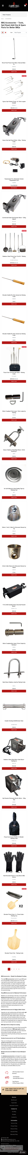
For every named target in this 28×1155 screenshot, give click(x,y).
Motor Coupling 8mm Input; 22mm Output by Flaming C (14, 644)
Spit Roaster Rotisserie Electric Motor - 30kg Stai (14, 799)
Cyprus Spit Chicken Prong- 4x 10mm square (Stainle (14, 102)
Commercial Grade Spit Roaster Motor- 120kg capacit (14, 218)
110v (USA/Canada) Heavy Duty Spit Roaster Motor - (14, 605)
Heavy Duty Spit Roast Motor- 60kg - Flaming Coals (14, 141)
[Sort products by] (20, 32)
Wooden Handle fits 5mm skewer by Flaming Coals (14, 295)
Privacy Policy (14, 1126)
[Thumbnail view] (2, 32)
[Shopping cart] (25, 6)
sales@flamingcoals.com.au (8, 1139)
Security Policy (14, 1131)
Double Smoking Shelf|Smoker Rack (14, 721)
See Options (14, 187)
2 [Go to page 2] (11, 969)
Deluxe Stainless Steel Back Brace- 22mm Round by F (14, 450)
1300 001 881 (5, 1137)
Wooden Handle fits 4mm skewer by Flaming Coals (14, 334)
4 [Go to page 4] (16, 969)
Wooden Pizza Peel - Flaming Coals (14, 953)
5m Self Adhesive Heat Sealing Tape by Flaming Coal (14, 489)
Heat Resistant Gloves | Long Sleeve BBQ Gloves (14, 876)
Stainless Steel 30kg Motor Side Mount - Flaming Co (14, 760)
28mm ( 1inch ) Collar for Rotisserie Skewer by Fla (14, 528)
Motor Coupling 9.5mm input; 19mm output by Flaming (14, 411)
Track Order (14, 1102)
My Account (14, 1100)
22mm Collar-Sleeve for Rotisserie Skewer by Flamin (14, 566)
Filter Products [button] (7, 14)
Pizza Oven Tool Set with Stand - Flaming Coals (14, 373)
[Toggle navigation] (3, 6)
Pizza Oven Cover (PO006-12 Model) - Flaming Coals (14, 837)
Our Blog (14, 1111)
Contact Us (14, 1117)
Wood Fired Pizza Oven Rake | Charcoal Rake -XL (14, 63)
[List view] (5, 32)
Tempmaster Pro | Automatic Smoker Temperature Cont (14, 179)
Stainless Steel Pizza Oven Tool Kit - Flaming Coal (14, 257)
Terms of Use (14, 1123)
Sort (11, 32)
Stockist (14, 1114)
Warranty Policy (14, 1134)
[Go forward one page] (19, 969)
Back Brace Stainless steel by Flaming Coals (14, 682)
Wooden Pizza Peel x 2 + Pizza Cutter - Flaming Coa (14, 915)
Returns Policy (14, 1128)
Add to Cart (14, 71)
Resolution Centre (14, 1105)
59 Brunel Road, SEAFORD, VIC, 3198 (10, 1141)
